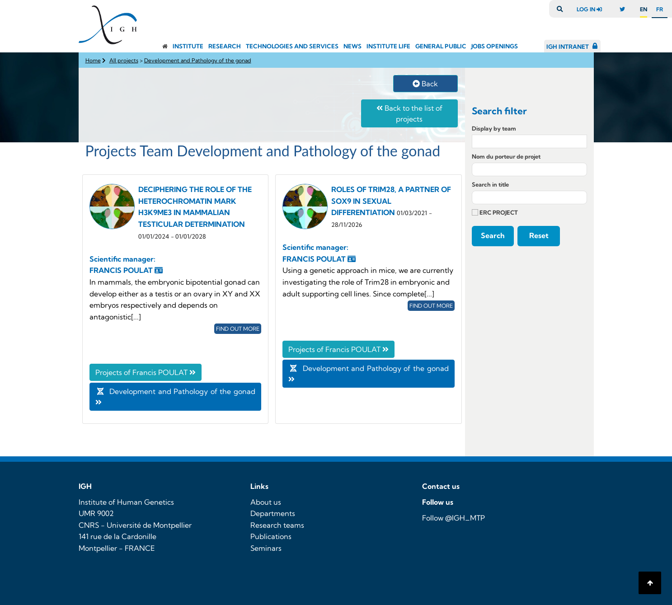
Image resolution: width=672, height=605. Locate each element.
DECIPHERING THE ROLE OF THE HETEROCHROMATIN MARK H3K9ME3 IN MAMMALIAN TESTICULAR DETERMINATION (195, 212)
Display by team (494, 128)
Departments (272, 513)
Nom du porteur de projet (506, 156)
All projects (123, 60)
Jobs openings (494, 46)
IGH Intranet (567, 46)
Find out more (237, 328)
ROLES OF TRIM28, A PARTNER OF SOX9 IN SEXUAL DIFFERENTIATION (391, 201)
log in (591, 9)
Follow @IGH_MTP (453, 517)
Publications (270, 536)
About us (265, 502)
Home (93, 60)
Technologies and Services (292, 46)
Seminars (266, 548)
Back (425, 83)
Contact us (441, 486)
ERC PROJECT (495, 212)
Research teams (277, 525)
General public (440, 46)
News (352, 46)
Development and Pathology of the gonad (197, 60)
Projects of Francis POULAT (145, 372)
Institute (188, 46)
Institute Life (388, 46)
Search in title (490, 184)
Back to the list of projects (409, 113)
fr (659, 9)
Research (224, 46)
